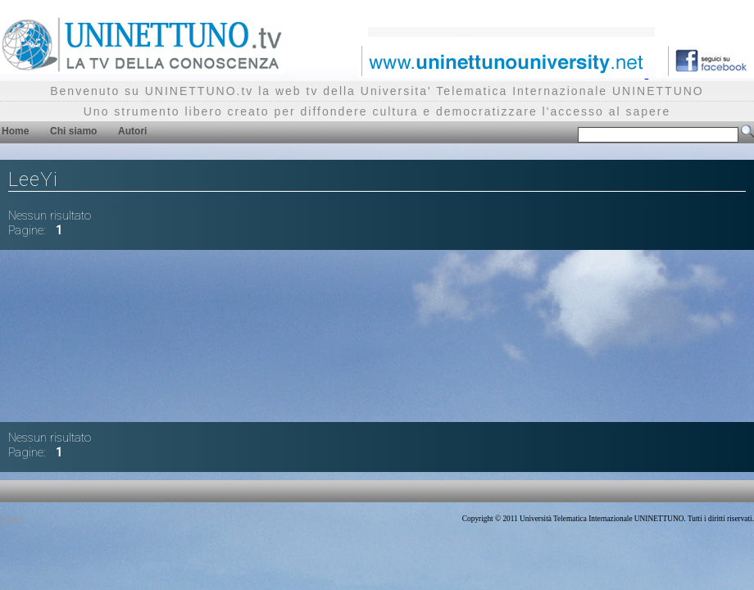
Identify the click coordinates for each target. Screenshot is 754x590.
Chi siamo (73, 131)
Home (15, 131)
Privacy (12, 519)
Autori (132, 131)
